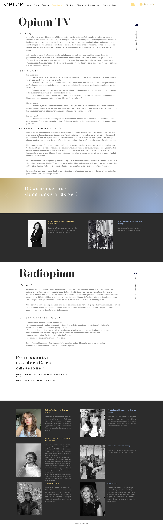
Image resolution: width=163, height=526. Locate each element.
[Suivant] (156, 196)
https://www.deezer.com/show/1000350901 (37, 380)
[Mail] (136, 24)
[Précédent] (6, 196)
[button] (133, 4)
